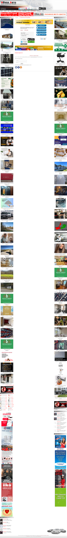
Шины (11, 400)
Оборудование (4, 404)
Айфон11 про (9, 529)
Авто (11, 397)
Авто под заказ (4, 395)
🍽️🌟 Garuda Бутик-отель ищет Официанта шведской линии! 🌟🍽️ (7, 208)
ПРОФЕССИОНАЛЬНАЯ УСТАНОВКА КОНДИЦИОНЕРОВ (60, 385)
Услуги (11, 398)
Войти (22, 63)
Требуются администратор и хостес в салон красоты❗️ (7, 158)
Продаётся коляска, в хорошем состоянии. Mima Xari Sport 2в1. (60, 63)
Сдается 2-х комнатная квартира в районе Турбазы (60, 337)
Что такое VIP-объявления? (10, 385)
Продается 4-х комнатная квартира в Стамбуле (7, 520)
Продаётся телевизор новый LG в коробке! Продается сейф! (7, 183)
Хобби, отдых (4, 398)
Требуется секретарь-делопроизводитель (60, 109)
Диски (11, 401)
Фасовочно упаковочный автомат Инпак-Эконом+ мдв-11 (7, 64)
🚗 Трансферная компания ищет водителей (60, 146)
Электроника (4, 401)
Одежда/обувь (4, 400)
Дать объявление (12, 393)
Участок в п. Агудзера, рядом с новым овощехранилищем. (7, 280)
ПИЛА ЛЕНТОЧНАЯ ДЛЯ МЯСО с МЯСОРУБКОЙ (7, 170)
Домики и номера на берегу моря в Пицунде (60, 172)
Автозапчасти (4, 397)
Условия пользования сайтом (44, 535)
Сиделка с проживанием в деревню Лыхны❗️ (7, 243)
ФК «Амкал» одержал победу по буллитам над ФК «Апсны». (61, 431)
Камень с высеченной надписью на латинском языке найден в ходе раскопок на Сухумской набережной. (61, 419)
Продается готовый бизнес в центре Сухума (7, 267)
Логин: (17, 60)
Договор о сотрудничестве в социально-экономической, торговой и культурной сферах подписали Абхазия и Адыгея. (61, 415)
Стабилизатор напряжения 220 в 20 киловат (60, 361)
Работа (12, 404)
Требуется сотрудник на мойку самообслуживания (60, 219)
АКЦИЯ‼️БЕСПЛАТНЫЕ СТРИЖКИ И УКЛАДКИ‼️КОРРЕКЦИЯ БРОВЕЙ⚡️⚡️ (60, 254)
